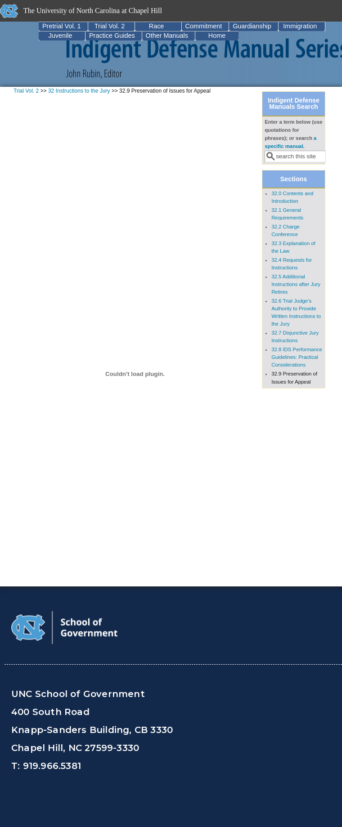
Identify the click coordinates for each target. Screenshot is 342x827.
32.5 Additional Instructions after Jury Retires (295, 284)
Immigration (300, 26)
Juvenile (60, 35)
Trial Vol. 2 (109, 26)
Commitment (203, 26)
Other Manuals (167, 35)
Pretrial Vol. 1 (61, 26)
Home (216, 35)
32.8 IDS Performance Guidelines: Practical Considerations (296, 357)
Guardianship (252, 26)
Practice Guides (112, 35)
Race (156, 26)
